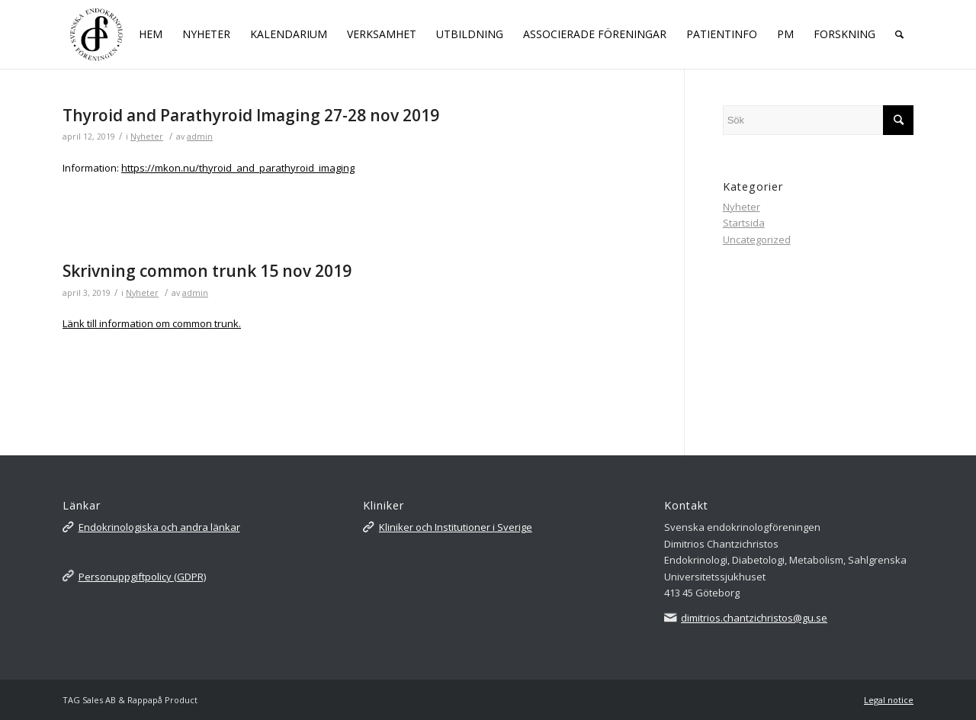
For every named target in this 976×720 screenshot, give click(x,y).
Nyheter (146, 136)
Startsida (744, 223)
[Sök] (899, 34)
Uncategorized (757, 239)
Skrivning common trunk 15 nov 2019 (207, 270)
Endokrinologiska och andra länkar (159, 527)
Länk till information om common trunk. (152, 323)
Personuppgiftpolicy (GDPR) (142, 576)
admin (200, 136)
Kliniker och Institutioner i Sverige (455, 527)
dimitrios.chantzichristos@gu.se (754, 618)
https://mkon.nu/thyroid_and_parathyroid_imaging (238, 168)
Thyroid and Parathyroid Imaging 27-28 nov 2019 (251, 115)
